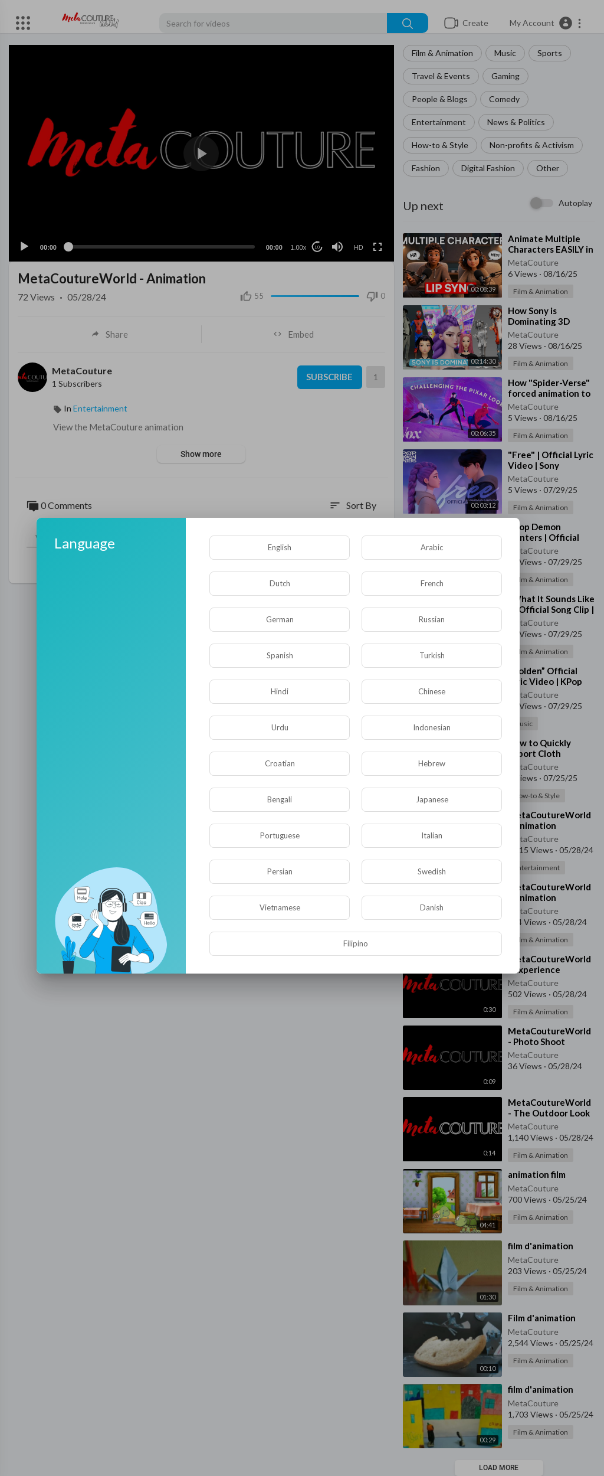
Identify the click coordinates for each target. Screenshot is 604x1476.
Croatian (280, 763)
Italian (431, 835)
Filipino (355, 943)
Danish (432, 907)
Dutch (280, 583)
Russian (432, 619)
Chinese (431, 691)
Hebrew (431, 763)
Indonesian (432, 727)
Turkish (432, 655)
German (280, 619)
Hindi (279, 691)
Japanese (432, 799)
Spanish (280, 655)
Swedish (432, 871)
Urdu (279, 727)
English (279, 547)
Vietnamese (280, 907)
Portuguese (280, 835)
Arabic (432, 547)
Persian (280, 871)
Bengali (279, 799)
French (432, 583)
